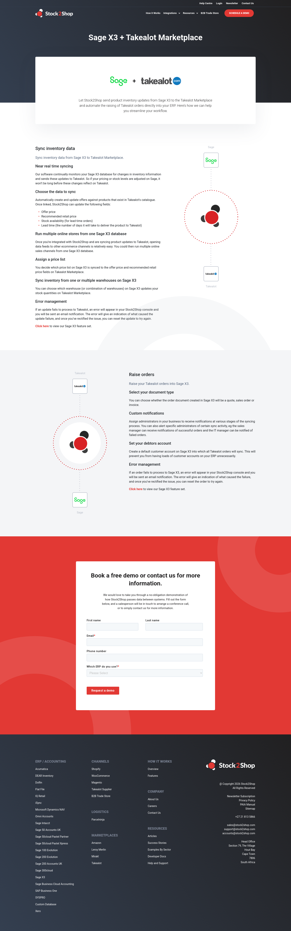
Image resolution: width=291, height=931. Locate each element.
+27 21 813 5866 (245, 816)
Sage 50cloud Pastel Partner (52, 836)
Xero (38, 911)
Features (153, 775)
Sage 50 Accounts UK (48, 829)
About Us (153, 799)
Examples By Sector (159, 849)
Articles (152, 836)
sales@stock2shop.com (241, 825)
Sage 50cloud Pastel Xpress (51, 843)
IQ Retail (40, 796)
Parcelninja (98, 819)
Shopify (96, 769)
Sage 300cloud (44, 870)
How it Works (153, 13)
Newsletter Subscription (241, 796)
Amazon (96, 842)
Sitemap (250, 808)
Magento (97, 782)
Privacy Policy (247, 800)
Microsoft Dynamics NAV (50, 809)
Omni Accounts (44, 816)
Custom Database (45, 904)
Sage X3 (40, 877)
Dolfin (38, 782)
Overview (153, 769)
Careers (152, 806)
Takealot (97, 863)
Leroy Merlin (99, 849)
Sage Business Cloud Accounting (54, 884)
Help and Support (158, 863)
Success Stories (157, 842)
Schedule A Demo (239, 13)
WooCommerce (101, 775)
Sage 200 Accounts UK (48, 863)
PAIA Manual (247, 804)
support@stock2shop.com (239, 829)
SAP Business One (46, 890)
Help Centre (205, 3)
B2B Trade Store (210, 13)
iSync (38, 802)
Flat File (40, 789)
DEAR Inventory (44, 775)
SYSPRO (40, 897)
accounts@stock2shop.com (238, 833)
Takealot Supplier (102, 789)
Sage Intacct (42, 823)
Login (219, 3)
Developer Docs (157, 856)
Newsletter (232, 3)
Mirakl (95, 856)
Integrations (171, 13)
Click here (42, 326)
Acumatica (41, 769)
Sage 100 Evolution (46, 850)
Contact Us (248, 3)
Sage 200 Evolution (46, 856)
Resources (190, 13)
